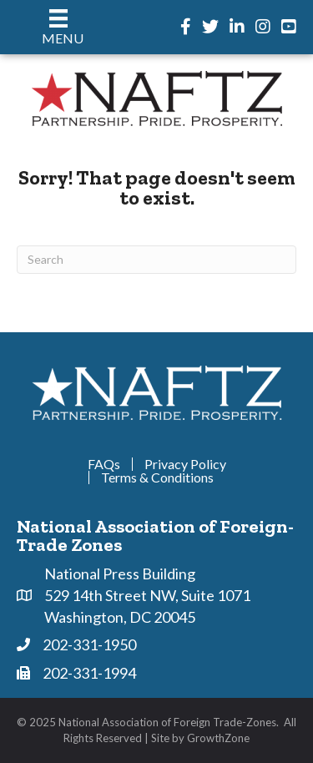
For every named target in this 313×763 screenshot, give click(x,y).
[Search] (156, 259)
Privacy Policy (185, 464)
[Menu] (58, 27)
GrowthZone (218, 738)
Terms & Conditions (157, 477)
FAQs (104, 464)
